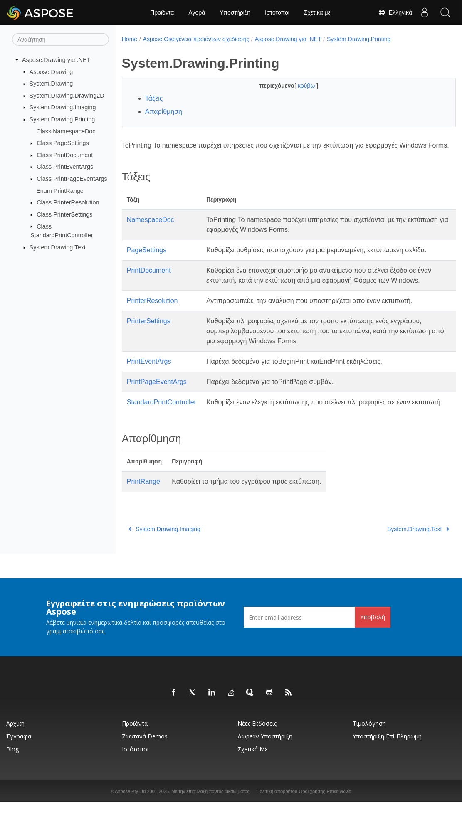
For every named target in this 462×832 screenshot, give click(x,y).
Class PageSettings (63, 143)
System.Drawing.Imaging (63, 107)
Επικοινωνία (339, 821)
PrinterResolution (152, 320)
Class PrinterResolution (68, 202)
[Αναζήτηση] (60, 39)
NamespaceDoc (150, 229)
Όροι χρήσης (312, 821)
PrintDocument (149, 280)
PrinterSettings (148, 341)
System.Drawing (51, 83)
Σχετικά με (317, 12)
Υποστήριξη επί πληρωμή (387, 766)
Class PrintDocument (65, 155)
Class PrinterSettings (64, 214)
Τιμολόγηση (369, 753)
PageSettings (146, 259)
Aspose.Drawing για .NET (56, 60)
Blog (12, 779)
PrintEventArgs (149, 381)
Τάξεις (154, 98)
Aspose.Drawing (51, 71)
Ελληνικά (395, 12)
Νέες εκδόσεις (257, 753)
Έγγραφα (18, 766)
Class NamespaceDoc (65, 131)
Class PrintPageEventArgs (72, 178)
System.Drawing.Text (58, 247)
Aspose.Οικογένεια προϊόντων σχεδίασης (196, 39)
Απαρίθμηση (163, 111)
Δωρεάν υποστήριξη (264, 766)
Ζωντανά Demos (145, 766)
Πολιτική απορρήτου (277, 821)
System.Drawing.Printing (62, 119)
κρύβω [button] (295, 85)
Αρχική (15, 753)
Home (129, 39)
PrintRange (143, 511)
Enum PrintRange (60, 190)
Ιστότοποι (277, 12)
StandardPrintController (161, 422)
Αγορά (196, 12)
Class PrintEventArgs (65, 166)
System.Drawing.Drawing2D (67, 95)
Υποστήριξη (235, 12)
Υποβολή (372, 647)
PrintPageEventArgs (157, 401)
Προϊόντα (162, 12)
